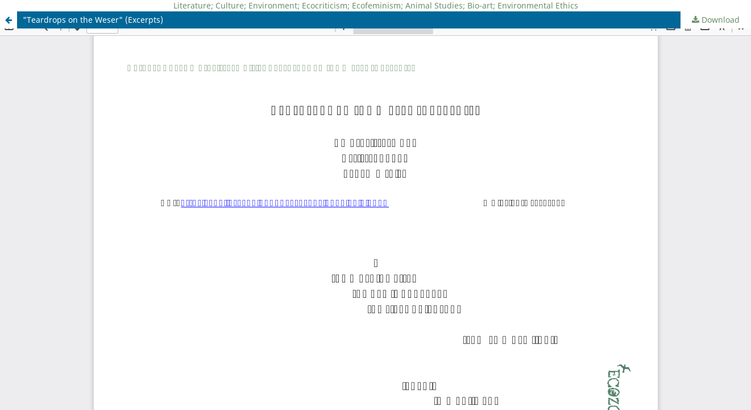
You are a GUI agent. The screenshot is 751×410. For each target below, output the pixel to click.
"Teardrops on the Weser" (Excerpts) (93, 19)
